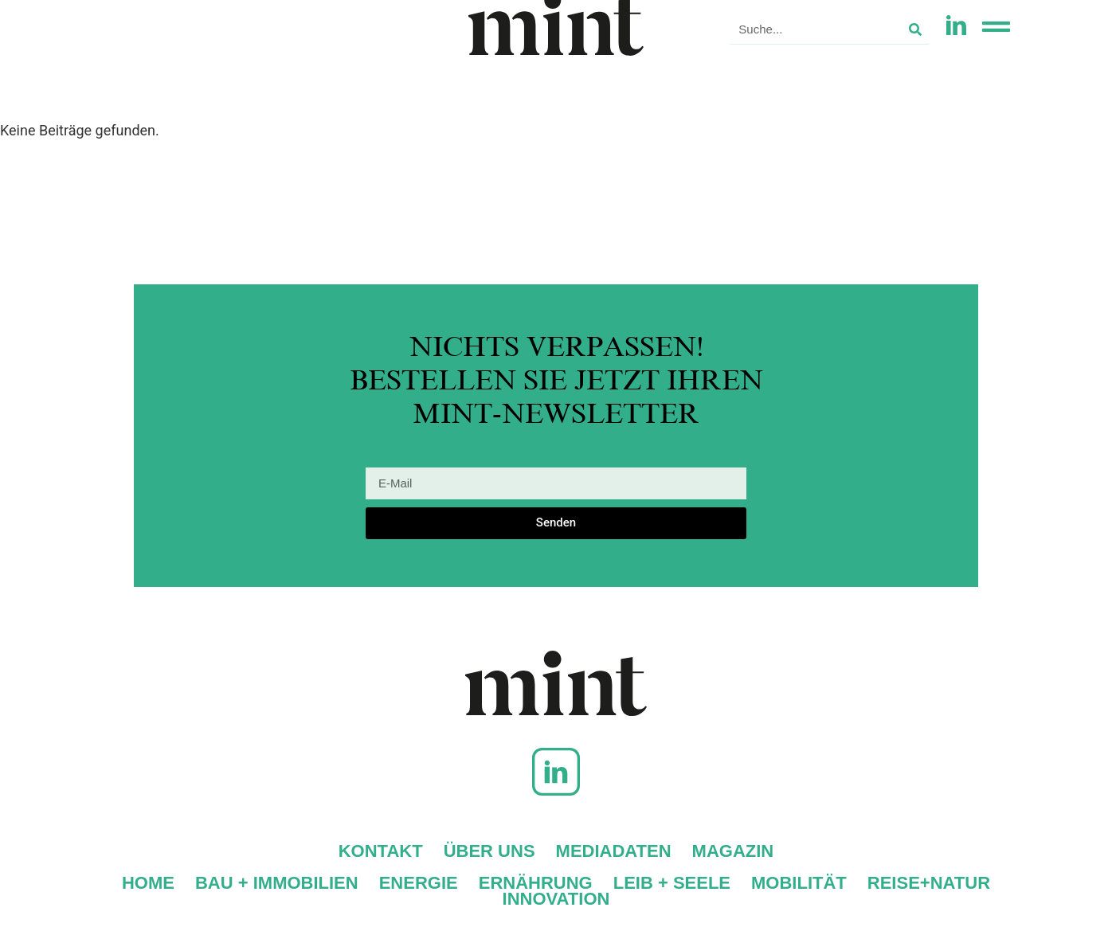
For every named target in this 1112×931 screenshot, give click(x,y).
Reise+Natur (928, 883)
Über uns (489, 851)
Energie (418, 883)
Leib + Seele (671, 883)
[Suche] (915, 29)
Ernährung (536, 883)
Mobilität (799, 883)
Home (148, 883)
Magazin (733, 851)
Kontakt (381, 851)
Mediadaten (614, 851)
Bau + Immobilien (276, 883)
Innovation (556, 899)
